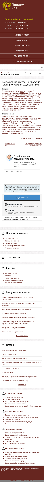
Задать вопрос (22, 198)
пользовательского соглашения (16, 219)
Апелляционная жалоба (14, 280)
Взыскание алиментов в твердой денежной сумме (23, 406)
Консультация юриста (22, 61)
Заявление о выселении (13, 424)
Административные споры (15, 246)
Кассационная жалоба (13, 283)
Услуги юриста (22, 35)
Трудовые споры (11, 243)
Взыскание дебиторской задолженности (20, 463)
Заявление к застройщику (14, 461)
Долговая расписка (8, 372)
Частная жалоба (11, 273)
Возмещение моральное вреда (16, 456)
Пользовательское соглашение (22, 481)
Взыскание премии (12, 441)
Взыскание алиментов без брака (17, 401)
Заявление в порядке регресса (16, 458)
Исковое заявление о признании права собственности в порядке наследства (17, 117)
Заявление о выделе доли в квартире (18, 422)
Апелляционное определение (12, 332)
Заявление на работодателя (15, 433)
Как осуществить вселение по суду (14, 358)
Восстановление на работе (15, 443)
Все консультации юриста (31, 138)
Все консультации (22, 336)
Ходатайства (13, 257)
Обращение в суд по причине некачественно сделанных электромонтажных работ (18, 322)
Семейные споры (11, 238)
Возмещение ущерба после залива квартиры (21, 417)
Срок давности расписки (10, 368)
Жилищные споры (12, 241)
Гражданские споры (12, 248)
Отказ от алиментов (9, 354)
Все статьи (22, 385)
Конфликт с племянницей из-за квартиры (16, 309)
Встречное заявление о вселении (17, 415)
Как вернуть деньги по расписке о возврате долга (19, 377)
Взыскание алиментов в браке (16, 404)
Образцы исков (22, 40)
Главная (4, 73)
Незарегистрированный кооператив (33, 144)
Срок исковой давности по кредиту (14, 350)
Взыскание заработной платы (16, 435)
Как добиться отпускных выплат (13, 328)
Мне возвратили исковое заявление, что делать (19, 318)
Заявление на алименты (14, 397)
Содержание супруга (12, 399)
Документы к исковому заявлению (14, 313)
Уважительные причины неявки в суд (15, 381)
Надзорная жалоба (12, 278)
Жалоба (8, 276)
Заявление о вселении (13, 419)
